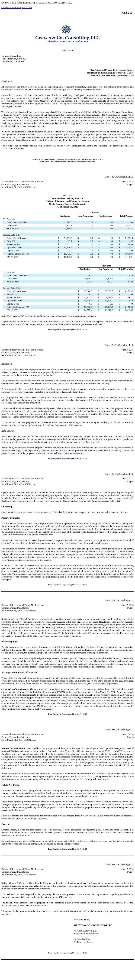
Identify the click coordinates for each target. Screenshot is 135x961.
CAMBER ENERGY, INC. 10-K (16, 7)
